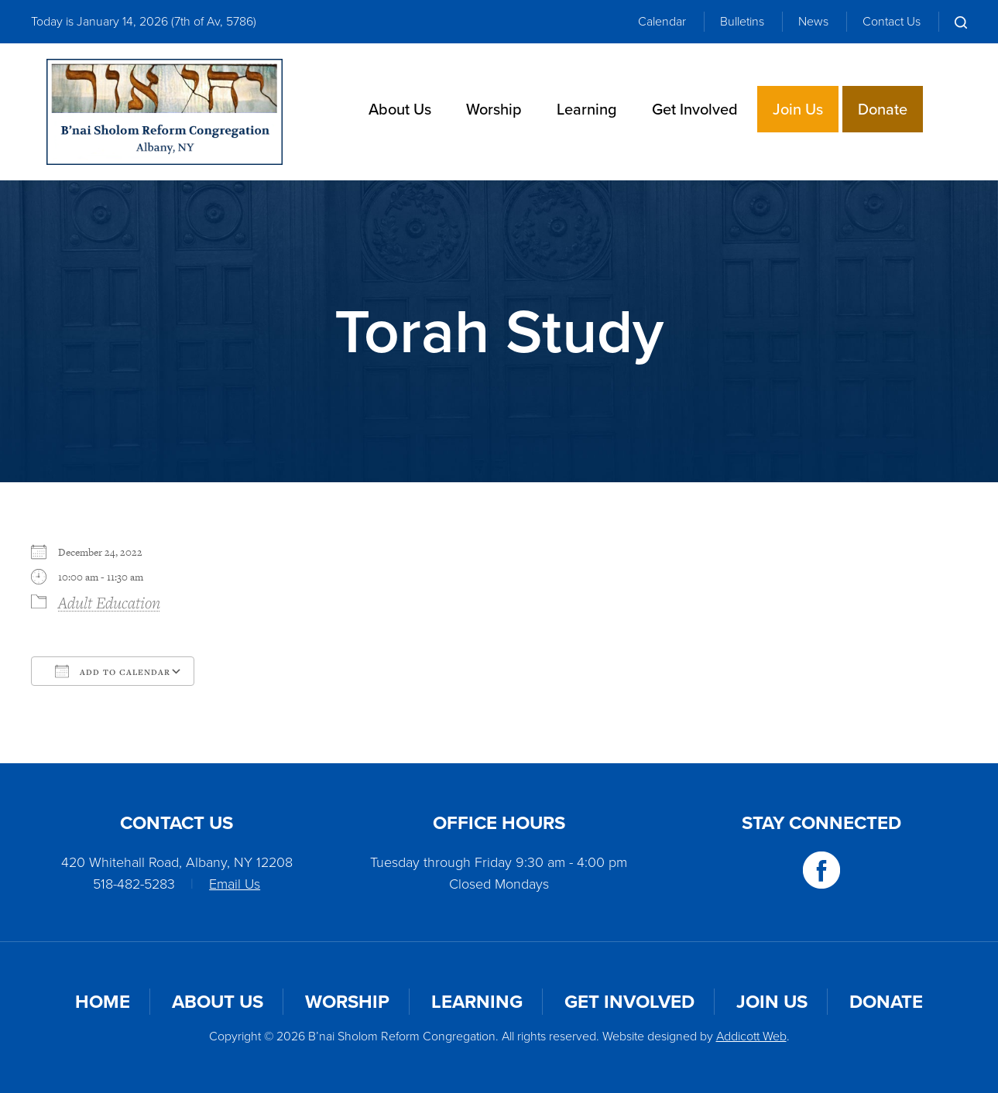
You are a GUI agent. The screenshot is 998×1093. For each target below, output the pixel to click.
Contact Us (892, 21)
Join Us (798, 109)
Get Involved (695, 109)
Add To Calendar (112, 671)
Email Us (234, 884)
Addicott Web (751, 1036)
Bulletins (742, 21)
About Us (400, 109)
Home (102, 1002)
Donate (882, 109)
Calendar (662, 21)
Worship (494, 109)
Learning (587, 109)
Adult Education (109, 602)
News (813, 21)
